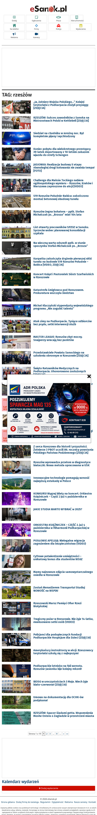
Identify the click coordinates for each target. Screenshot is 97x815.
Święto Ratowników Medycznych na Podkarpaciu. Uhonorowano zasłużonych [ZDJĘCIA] (59, 371)
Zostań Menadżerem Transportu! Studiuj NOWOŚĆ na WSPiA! (59, 589)
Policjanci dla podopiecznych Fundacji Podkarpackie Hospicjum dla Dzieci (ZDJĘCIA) (62, 636)
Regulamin (45, 802)
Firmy (36, 27)
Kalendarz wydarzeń (20, 781)
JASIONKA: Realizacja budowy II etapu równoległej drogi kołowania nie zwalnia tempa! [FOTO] (63, 167)
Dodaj (14, 19)
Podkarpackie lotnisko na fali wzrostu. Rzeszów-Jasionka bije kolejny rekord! (58, 667)
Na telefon (14, 27)
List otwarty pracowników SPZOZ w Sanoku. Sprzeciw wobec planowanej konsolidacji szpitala (61, 230)
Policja (58, 27)
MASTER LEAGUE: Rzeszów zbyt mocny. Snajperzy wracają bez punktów (57, 338)
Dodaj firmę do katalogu (27, 802)
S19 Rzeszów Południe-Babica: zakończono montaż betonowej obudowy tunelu (61, 197)
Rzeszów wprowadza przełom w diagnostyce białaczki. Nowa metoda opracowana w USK (62, 463)
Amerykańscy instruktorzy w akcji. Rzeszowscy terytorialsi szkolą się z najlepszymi (63, 652)
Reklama (14, 35)
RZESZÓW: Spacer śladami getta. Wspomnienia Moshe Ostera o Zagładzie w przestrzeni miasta (63, 714)
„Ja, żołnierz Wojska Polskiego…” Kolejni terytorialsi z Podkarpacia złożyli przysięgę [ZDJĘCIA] (60, 105)
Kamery (36, 35)
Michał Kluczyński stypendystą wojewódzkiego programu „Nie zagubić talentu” (63, 307)
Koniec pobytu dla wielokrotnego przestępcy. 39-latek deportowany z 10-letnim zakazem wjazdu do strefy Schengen (62, 152)
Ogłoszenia (36, 19)
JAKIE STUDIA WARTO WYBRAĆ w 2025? (57, 509)
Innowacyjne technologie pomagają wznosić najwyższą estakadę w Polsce (61, 479)
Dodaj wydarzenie (48, 788)
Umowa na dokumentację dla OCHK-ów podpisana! (58, 698)
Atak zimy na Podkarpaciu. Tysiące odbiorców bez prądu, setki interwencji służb (62, 323)
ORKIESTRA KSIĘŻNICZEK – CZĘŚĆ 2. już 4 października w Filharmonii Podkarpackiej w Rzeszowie (61, 528)
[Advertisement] (48, 67)
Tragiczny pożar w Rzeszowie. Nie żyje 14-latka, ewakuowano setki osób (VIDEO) (63, 620)
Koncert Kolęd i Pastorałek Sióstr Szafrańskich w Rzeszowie (63, 275)
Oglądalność (57, 802)
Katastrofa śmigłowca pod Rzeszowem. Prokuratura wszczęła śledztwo (58, 291)
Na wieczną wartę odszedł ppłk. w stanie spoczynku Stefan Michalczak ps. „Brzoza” (60, 244)
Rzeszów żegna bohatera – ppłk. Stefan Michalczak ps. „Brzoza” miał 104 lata (58, 213)
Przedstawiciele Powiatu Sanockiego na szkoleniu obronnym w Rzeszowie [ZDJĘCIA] (60, 354)
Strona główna (8, 802)
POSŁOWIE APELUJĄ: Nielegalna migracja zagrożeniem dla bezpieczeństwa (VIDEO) (59, 542)
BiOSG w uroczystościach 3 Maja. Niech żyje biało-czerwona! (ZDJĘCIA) (60, 683)
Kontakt (92, 802)
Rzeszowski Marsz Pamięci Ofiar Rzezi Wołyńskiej (57, 604)
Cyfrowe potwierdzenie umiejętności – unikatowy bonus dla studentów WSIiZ (58, 557)
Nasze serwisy (80, 802)
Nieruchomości (77, 19)
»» (67, 733)
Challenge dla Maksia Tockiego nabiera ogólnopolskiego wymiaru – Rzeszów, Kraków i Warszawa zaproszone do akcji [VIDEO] (63, 183)
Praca (58, 19)
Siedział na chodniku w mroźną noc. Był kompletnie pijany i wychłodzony (58, 134)
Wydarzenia (81, 27)
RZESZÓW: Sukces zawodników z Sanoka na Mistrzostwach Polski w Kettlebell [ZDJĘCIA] (61, 119)
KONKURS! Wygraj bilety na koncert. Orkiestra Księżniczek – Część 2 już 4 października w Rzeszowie (62, 496)
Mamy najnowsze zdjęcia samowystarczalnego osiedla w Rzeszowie (63, 573)
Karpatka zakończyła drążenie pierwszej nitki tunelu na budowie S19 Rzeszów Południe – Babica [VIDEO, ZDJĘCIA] (62, 261)
